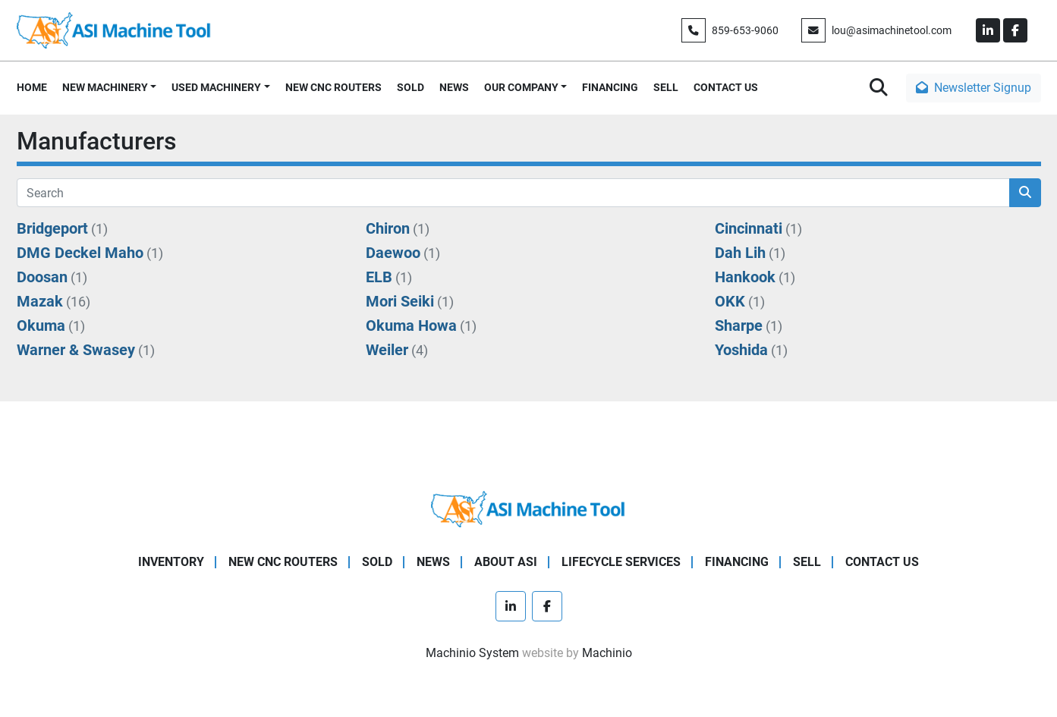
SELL (665, 87)
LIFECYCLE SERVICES (621, 562)
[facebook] (1015, 30)
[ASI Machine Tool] (528, 509)
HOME (32, 87)
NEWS (454, 87)
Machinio (607, 653)
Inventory (171, 562)
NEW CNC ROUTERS (333, 87)
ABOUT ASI (505, 562)
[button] (109, 88)
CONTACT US (726, 87)
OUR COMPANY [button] (521, 87)
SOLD (410, 87)
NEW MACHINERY (105, 87)
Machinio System (472, 653)
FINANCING (610, 87)
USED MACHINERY (216, 87)
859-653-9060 (745, 30)
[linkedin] (988, 30)
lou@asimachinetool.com (892, 30)
